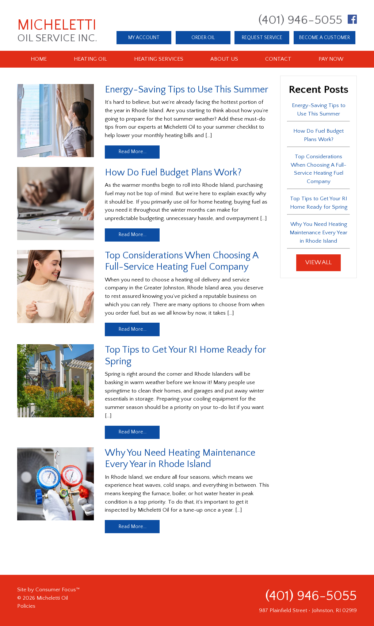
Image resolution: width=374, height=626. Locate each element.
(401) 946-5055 (300, 20)
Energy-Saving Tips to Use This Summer (186, 89)
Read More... (132, 152)
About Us (224, 59)
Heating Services (158, 59)
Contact (278, 59)
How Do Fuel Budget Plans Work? (173, 172)
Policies (26, 606)
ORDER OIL (203, 38)
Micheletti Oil (52, 598)
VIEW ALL (318, 262)
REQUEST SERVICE (262, 38)
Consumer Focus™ (57, 590)
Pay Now (330, 59)
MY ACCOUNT (144, 38)
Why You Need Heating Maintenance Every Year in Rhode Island (318, 232)
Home (39, 59)
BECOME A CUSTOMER (324, 38)
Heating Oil (90, 59)
